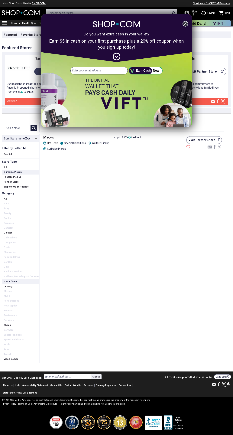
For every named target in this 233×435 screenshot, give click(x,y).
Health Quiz (29, 23)
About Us (8, 385)
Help (17, 385)
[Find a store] (16, 128)
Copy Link (222, 376)
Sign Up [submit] (96, 377)
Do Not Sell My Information (111, 404)
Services (88, 385)
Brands (15, 23)
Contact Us (56, 385)
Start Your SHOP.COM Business (211, 3)
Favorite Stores (32, 35)
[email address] (99, 70)
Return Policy (66, 404)
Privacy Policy (9, 404)
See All (8, 154)
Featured (10, 35)
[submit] (146, 70)
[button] (106, 385)
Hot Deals (52, 143)
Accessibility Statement (35, 385)
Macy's (48, 137)
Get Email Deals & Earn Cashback (21, 377)
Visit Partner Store (204, 72)
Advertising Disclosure (45, 404)
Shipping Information (85, 404)
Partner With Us (72, 385)
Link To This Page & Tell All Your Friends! (188, 377)
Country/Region (104, 385)
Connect (123, 385)
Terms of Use (25, 404)
